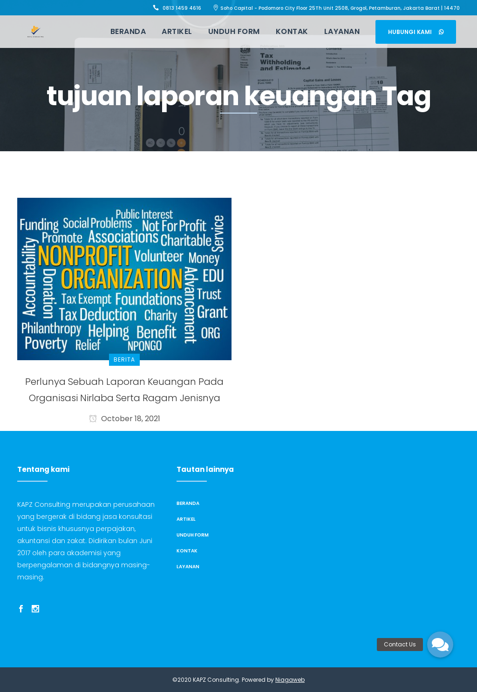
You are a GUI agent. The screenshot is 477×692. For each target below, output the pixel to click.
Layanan (188, 566)
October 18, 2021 (124, 418)
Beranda (188, 503)
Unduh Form (193, 534)
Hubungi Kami (415, 32)
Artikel (186, 519)
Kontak (187, 550)
